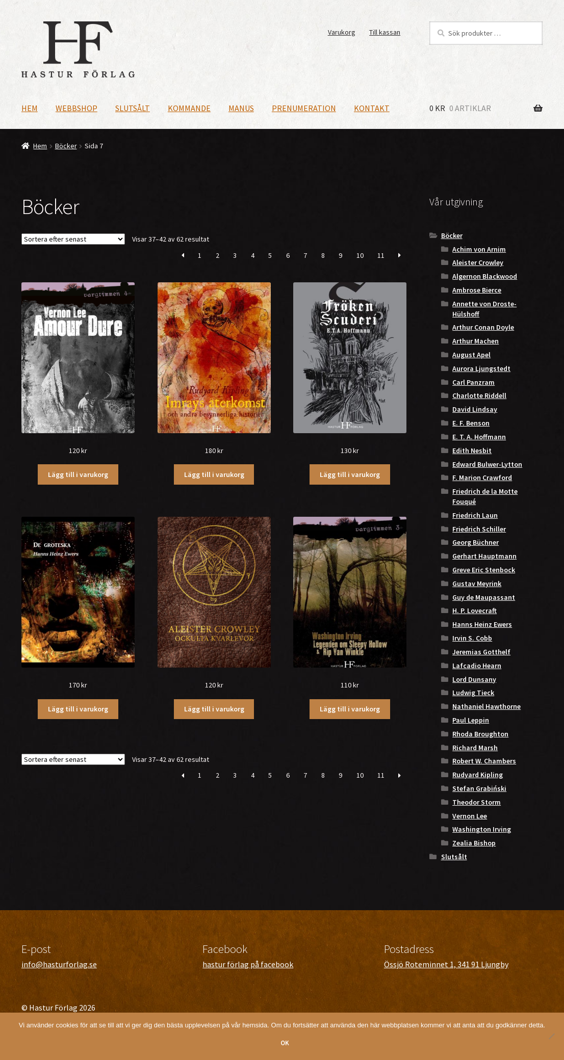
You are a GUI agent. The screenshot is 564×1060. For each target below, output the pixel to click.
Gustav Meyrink (476, 583)
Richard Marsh (475, 747)
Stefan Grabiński (479, 788)
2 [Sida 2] (217, 255)
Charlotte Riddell (479, 395)
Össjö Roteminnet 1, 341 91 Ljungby (446, 964)
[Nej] (551, 1036)
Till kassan (384, 32)
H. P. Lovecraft (474, 610)
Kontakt (372, 108)
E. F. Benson (471, 423)
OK (284, 1043)
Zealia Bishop (474, 842)
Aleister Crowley (477, 262)
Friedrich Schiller (479, 529)
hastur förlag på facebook (247, 964)
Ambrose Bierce (476, 290)
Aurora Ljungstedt (481, 368)
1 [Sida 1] (199, 255)
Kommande (189, 108)
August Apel (471, 354)
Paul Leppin (470, 720)
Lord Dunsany (474, 679)
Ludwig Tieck (473, 692)
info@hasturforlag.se (59, 964)
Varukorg (341, 32)
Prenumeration (304, 108)
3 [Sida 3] (235, 255)
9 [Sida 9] (340, 255)
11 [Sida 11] (380, 255)
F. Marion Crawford (482, 477)
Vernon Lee (469, 815)
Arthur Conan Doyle (483, 327)
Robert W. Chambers (484, 760)
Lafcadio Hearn (476, 665)
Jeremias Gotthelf (481, 651)
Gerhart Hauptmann (484, 556)
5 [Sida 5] (270, 255)
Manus (241, 108)
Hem (29, 108)
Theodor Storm (476, 802)
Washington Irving (481, 829)
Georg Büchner (475, 542)
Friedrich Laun (475, 515)
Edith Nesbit (472, 450)
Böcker (66, 145)
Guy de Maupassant (483, 597)
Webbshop (76, 108)
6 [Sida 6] (288, 255)
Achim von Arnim (479, 249)
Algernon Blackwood (484, 276)
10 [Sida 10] (360, 255)
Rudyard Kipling (477, 774)
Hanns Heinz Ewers (482, 624)
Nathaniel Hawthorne (486, 706)
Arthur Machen (475, 341)
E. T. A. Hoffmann (479, 436)
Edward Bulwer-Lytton (487, 464)
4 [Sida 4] (252, 255)
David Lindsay (474, 409)
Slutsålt (132, 108)
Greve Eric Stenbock (483, 569)
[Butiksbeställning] (73, 239)
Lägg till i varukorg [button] (78, 474)
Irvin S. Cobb (472, 638)
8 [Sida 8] (323, 255)
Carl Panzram (473, 382)
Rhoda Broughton (480, 733)
